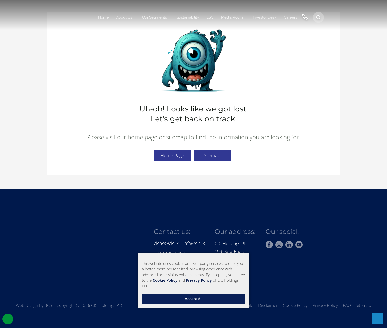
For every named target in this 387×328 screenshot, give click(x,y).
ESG (210, 17)
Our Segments (154, 17)
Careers (290, 17)
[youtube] (299, 244)
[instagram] (279, 244)
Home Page (172, 155)
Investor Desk (264, 17)
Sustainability (188, 17)
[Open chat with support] (377, 318)
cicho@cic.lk (166, 243)
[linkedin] (289, 244)
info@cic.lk (194, 243)
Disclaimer (268, 305)
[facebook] (269, 244)
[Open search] (318, 17)
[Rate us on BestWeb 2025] (326, 233)
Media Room (232, 17)
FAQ (347, 305)
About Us (124, 17)
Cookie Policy (295, 305)
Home (103, 17)
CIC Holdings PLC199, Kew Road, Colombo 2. (232, 251)
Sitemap (212, 155)
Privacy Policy (325, 305)
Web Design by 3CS (34, 305)
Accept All (193, 299)
